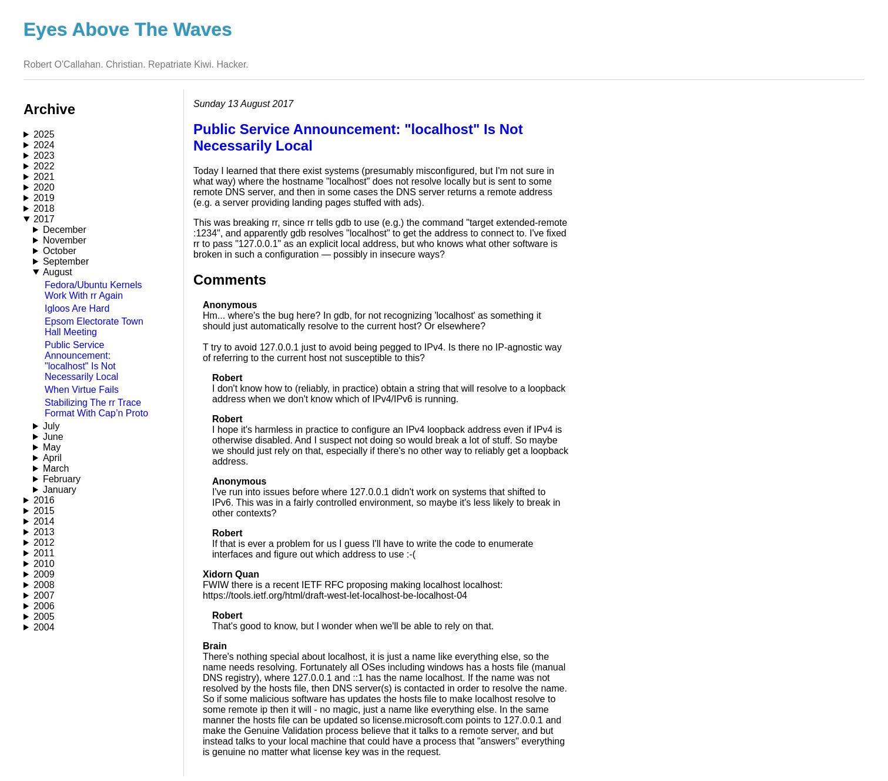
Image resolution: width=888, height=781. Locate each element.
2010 (44, 564)
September (66, 261)
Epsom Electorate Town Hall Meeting (94, 326)
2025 (44, 134)
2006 (44, 606)
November (64, 240)
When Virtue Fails (82, 390)
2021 (44, 177)
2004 (44, 627)
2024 (44, 145)
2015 (44, 511)
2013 (44, 532)
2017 (44, 219)
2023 (44, 156)
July (51, 426)
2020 (44, 187)
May (52, 447)
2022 (44, 166)
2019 (44, 198)
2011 (44, 553)
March (56, 468)
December (64, 230)
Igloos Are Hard (77, 308)
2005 (44, 617)
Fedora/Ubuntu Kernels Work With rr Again (93, 290)
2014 (44, 521)
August (57, 272)
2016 (44, 500)
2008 (44, 585)
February (62, 479)
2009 (44, 574)
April (52, 458)
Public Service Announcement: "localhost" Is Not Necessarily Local (81, 361)
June (53, 437)
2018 (44, 208)
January (59, 490)
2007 (44, 595)
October (59, 251)
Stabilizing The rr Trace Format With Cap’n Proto (96, 408)
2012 (44, 543)
